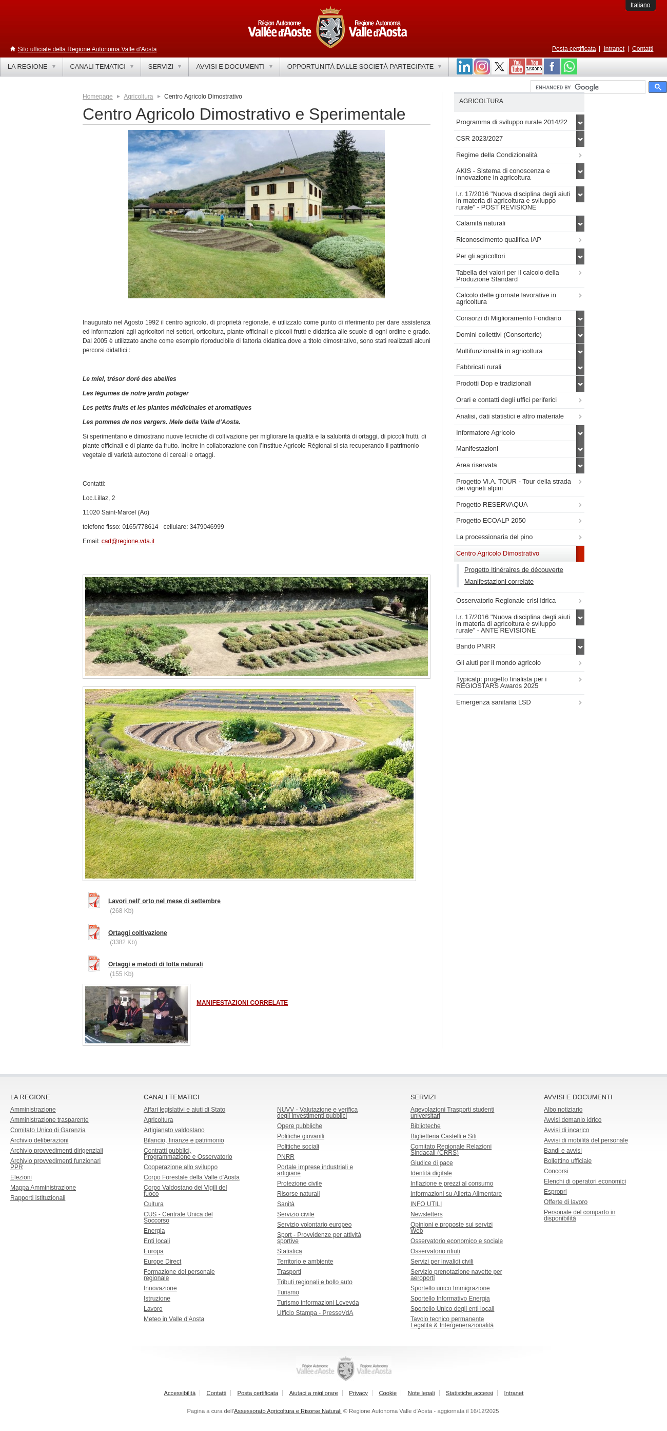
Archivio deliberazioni (39, 1140)
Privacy (358, 1393)
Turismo (288, 1292)
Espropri (555, 1191)
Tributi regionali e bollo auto (314, 1282)
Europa (154, 1251)
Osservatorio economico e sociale (456, 1241)
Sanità (286, 1204)
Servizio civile (296, 1214)
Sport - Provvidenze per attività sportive (319, 1238)
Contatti (642, 48)
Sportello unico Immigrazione (450, 1288)
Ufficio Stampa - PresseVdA (315, 1312)
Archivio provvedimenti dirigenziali (56, 1150)
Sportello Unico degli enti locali (452, 1308)
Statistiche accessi (469, 1393)
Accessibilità (180, 1393)
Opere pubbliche (299, 1126)
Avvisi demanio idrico (573, 1119)
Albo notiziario (563, 1109)
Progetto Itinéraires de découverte (513, 570)
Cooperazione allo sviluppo (181, 1167)
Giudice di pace (431, 1163)
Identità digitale (431, 1173)
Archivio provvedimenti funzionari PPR (55, 1164)
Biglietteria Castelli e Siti (443, 1136)
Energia (154, 1230)
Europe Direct (162, 1261)
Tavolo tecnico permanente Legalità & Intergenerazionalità (452, 1322)
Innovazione (160, 1288)
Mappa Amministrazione (43, 1187)
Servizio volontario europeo (314, 1224)
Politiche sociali (298, 1146)
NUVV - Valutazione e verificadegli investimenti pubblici (317, 1112)
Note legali (421, 1393)
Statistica (289, 1251)
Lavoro (153, 1308)
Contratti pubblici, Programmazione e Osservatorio (188, 1153)
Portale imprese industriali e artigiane (315, 1170)
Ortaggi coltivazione (137, 933)
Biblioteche (425, 1126)
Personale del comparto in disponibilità (579, 1215)
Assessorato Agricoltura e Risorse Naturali (288, 1411)
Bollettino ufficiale (568, 1161)
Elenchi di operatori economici (585, 1181)
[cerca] (587, 87)
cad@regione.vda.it (128, 541)
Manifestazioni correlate (499, 581)
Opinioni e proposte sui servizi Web (451, 1227)
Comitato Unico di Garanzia (48, 1130)
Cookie (388, 1393)
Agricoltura (138, 96)
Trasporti (289, 1271)
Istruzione (157, 1298)
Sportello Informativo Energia (450, 1298)
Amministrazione (33, 1109)
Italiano (641, 5)
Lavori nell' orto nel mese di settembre (164, 901)
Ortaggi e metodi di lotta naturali (155, 964)
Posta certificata (574, 48)
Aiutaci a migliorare (313, 1393)
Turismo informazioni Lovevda (318, 1302)
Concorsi (556, 1171)
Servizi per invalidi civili (442, 1261)
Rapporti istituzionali (37, 1197)
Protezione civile (299, 1183)
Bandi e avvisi (563, 1150)
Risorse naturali (298, 1193)
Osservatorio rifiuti (435, 1251)
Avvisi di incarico (566, 1130)
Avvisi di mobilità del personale (586, 1140)
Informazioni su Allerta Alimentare (456, 1193)
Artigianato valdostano (174, 1130)
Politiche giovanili (300, 1136)
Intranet (613, 48)
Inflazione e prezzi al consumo (451, 1183)
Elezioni (21, 1177)
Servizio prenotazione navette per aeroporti (456, 1275)
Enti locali (157, 1241)
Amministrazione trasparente (49, 1119)
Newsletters (426, 1214)
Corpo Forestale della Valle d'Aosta (192, 1177)
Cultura (154, 1204)
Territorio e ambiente (305, 1261)
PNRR (286, 1156)
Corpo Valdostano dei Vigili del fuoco (185, 1190)
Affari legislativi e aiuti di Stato (184, 1109)
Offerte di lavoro (565, 1202)
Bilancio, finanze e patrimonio (184, 1140)
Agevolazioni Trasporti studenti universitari (452, 1112)
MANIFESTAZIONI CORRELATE (242, 1002)
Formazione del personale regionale (179, 1275)
